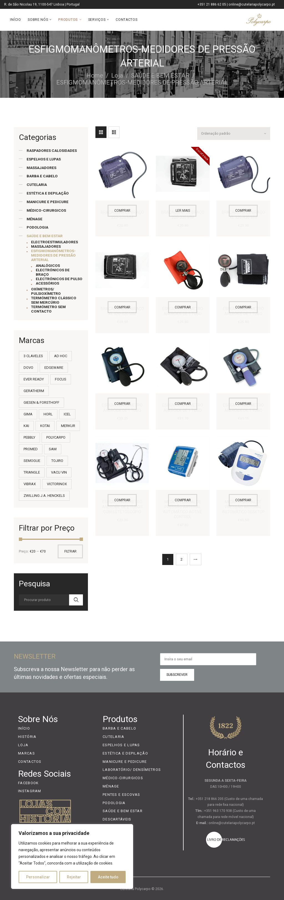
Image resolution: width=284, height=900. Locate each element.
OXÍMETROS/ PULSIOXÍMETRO (46, 291)
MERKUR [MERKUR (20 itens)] (68, 426)
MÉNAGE (34, 219)
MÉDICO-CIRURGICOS (46, 210)
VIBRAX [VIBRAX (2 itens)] (30, 484)
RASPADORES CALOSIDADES (52, 150)
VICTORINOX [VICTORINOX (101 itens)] (57, 484)
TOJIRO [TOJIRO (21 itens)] (57, 461)
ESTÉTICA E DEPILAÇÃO (48, 193)
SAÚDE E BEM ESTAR (160, 75)
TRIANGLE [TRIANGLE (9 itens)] (32, 472)
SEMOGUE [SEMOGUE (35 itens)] (32, 461)
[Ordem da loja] (233, 132)
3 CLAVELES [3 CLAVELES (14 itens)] (33, 356)
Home (95, 75)
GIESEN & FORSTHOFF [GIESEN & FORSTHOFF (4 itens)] (41, 402)
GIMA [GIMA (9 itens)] (28, 414)
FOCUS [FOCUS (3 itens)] (60, 379)
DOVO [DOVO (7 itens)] (28, 367)
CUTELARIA (37, 184)
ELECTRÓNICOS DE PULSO (59, 279)
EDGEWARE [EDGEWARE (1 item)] (53, 367)
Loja (117, 75)
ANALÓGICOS (48, 265)
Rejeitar (74, 877)
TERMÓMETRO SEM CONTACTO (48, 309)
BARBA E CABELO (42, 176)
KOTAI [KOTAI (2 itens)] (45, 426)
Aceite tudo (108, 877)
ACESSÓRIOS (47, 283)
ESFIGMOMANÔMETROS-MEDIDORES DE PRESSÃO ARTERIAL (53, 255)
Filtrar (70, 551)
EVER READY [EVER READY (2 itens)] (34, 379)
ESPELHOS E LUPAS (44, 159)
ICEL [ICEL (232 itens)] (67, 414)
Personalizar (38, 877)
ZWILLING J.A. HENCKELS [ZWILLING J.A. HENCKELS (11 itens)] (44, 496)
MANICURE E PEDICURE (48, 202)
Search (76, 599)
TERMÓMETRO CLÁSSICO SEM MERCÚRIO (53, 300)
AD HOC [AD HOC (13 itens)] (60, 356)
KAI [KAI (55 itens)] (26, 426)
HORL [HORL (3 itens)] (48, 414)
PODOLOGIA (37, 227)
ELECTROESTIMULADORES (54, 242)
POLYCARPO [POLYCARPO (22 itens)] (55, 437)
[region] (72, 856)
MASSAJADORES (41, 167)
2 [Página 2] (181, 557)
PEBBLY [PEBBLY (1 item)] (29, 437)
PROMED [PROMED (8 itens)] (31, 449)
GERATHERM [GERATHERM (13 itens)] (34, 391)
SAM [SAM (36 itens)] (53, 449)
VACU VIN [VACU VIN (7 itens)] (59, 472)
